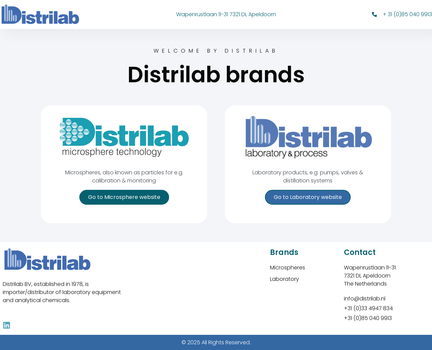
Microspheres (287, 267)
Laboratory (284, 279)
